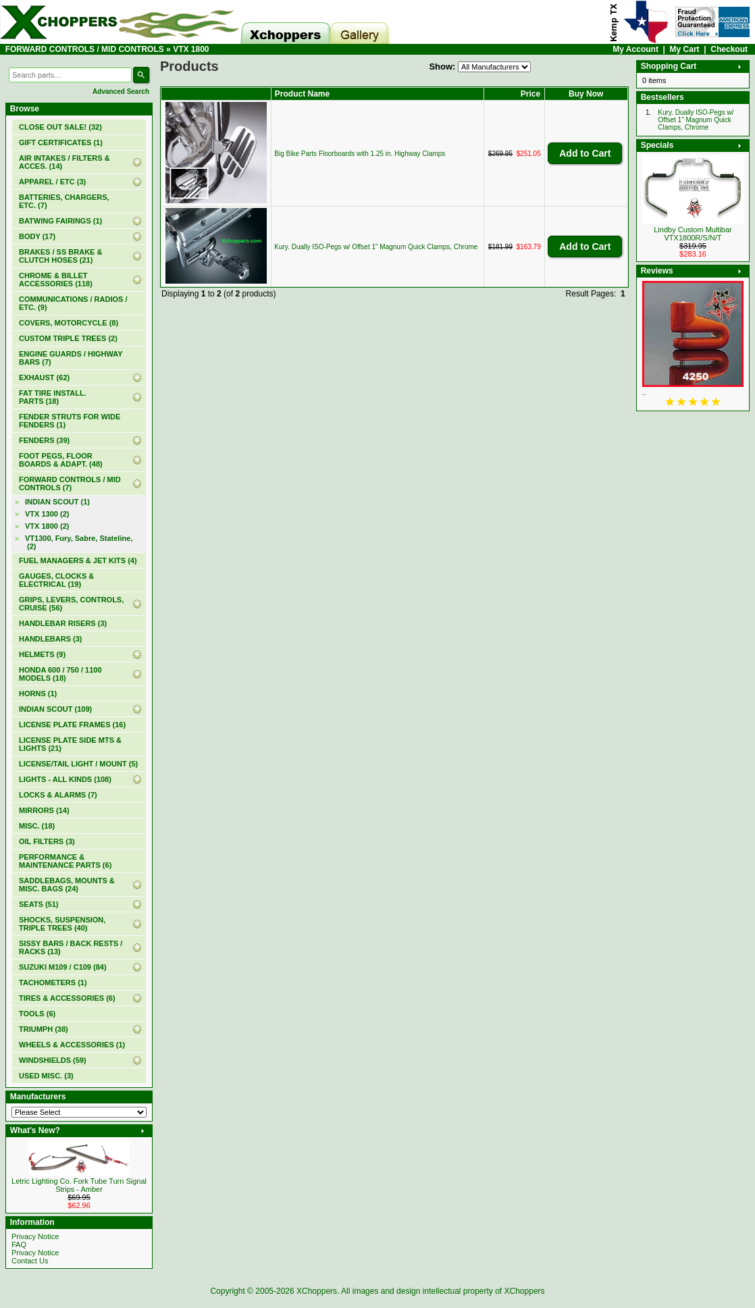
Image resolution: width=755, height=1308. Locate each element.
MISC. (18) (37, 826)
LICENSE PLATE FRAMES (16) (72, 725)
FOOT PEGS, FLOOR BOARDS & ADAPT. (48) (61, 460)
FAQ (18, 1244)
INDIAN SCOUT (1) (57, 502)
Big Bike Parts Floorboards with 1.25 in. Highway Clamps (359, 153)
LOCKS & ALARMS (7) (58, 795)
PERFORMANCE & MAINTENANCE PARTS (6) (65, 861)
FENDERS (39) (44, 440)
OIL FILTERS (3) (47, 841)
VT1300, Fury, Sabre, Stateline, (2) (78, 542)
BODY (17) (37, 236)
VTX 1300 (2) (47, 514)
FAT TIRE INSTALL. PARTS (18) (52, 397)
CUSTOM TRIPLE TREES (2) (68, 338)
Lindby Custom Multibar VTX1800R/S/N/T (693, 234)
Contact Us (29, 1261)
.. (644, 392)
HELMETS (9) (42, 654)
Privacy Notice (35, 1236)
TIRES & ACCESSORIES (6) (67, 998)
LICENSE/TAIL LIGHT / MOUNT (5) (78, 764)
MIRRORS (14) (44, 810)
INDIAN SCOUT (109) (55, 709)
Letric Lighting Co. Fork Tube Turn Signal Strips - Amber (79, 1185)
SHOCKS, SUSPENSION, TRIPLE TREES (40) (62, 924)
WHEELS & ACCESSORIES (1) (72, 1045)
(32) (60, 127)
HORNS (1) (38, 693)
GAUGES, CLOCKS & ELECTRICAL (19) (56, 580)
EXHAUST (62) (44, 377)
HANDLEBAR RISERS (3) (63, 623)
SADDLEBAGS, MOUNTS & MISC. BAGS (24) (67, 885)
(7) (70, 483)
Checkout (729, 49)
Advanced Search (121, 91)
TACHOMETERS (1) (53, 982)
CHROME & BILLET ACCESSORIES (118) (56, 279)
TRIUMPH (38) (43, 1029)
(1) (61, 142)
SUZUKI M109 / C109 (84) (63, 967)
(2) (47, 526)
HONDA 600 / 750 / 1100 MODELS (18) (60, 674)
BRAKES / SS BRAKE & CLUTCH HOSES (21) (60, 256)
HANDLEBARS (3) (50, 639)
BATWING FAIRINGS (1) (60, 221)
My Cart (685, 49)
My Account (635, 49)
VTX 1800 (191, 49)
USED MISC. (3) (46, 1076)
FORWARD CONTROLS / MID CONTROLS (84, 49)
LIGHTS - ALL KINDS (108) (65, 779)
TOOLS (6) (37, 1014)
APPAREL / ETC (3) (52, 182)
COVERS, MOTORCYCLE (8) (68, 323)
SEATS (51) (38, 904)
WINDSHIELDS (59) (52, 1060)
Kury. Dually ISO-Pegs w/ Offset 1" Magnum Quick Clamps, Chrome (375, 247)
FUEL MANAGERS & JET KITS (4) (78, 560)
